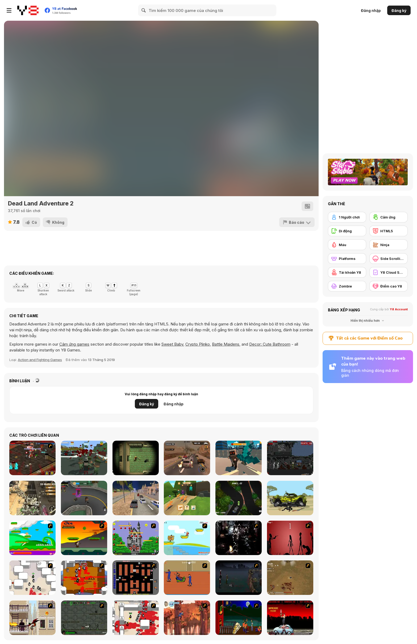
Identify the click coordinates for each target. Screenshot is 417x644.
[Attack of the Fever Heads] (187, 577)
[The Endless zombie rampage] (290, 577)
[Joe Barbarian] (84, 538)
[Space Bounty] (84, 617)
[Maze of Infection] (135, 458)
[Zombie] (347, 286)
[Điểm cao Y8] (388, 286)
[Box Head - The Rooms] (84, 577)
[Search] (144, 10)
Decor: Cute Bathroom (269, 344)
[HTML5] (388, 231)
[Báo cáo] (297, 222)
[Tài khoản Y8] (347, 272)
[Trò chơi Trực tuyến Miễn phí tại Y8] (28, 10)
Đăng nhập (371, 10)
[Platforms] (347, 258)
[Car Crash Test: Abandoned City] (135, 498)
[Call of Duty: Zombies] (290, 458)
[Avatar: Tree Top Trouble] (187, 617)
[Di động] (347, 231)
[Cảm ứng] (388, 217)
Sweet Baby (172, 344)
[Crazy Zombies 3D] (84, 498)
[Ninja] (388, 244)
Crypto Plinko (197, 344)
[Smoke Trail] (238, 498)
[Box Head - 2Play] (135, 617)
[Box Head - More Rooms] (32, 577)
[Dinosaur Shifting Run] (187, 498)
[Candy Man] (32, 538)
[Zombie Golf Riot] (290, 617)
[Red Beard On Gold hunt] (187, 538)
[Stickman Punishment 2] (290, 498)
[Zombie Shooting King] (32, 498)
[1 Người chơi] (347, 217)
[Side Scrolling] (388, 258)
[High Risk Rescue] (32, 617)
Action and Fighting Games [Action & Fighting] (40, 360)
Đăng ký (398, 10)
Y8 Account (399, 309)
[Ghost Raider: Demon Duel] (238, 538)
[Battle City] (135, 577)
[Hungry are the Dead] (238, 617)
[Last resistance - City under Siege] (84, 458)
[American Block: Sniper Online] (238, 458)
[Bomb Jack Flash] (135, 538)
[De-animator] (290, 538)
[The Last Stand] (238, 577)
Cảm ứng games (74, 344)
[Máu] (347, 244)
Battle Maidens (225, 344)
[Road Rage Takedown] (187, 458)
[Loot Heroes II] (32, 458)
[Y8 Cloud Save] (388, 272)
